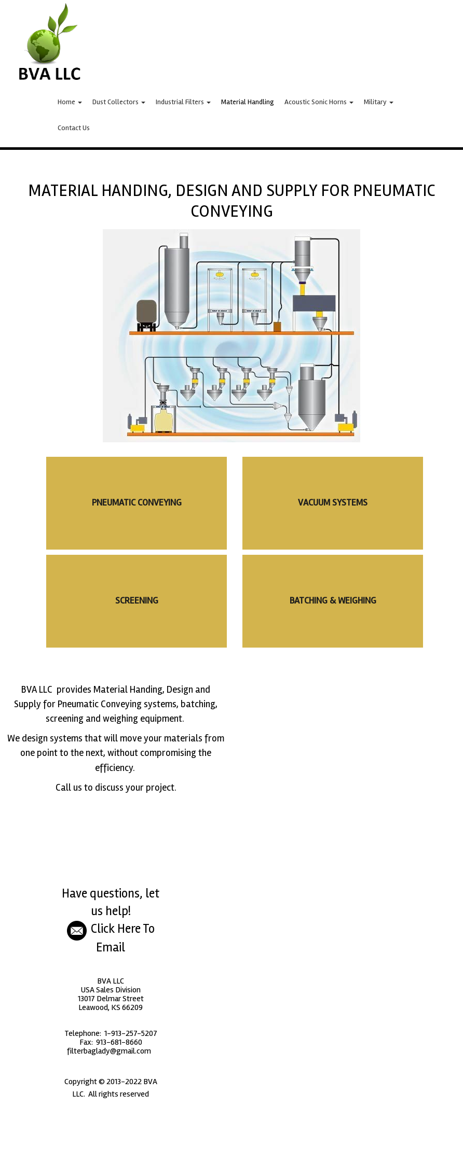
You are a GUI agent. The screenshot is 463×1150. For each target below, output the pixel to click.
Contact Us (74, 127)
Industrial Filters (183, 101)
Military (378, 101)
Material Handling (247, 101)
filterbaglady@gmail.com (110, 1051)
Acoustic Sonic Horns (318, 101)
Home (70, 101)
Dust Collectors (118, 101)
